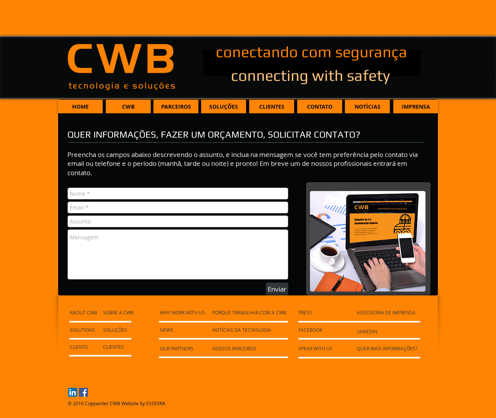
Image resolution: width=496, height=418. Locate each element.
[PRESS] (306, 312)
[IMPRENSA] (415, 106)
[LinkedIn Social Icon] (72, 392)
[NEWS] (182, 330)
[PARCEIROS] (175, 106)
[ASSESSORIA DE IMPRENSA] (388, 312)
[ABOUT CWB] (85, 312)
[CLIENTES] (271, 106)
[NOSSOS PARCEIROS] (236, 348)
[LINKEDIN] (368, 331)
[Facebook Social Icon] (83, 392)
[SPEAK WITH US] (316, 348)
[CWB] (128, 106)
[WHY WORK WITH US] (183, 312)
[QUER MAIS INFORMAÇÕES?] (389, 348)
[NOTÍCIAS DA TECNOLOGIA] (243, 330)
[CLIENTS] (91, 347)
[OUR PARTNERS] (182, 348)
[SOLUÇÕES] (223, 106)
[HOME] (80, 106)
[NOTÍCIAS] (367, 106)
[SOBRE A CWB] (119, 312)
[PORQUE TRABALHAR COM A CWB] (251, 312)
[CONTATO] (319, 106)
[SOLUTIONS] (83, 330)
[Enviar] (277, 289)
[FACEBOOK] (311, 330)
